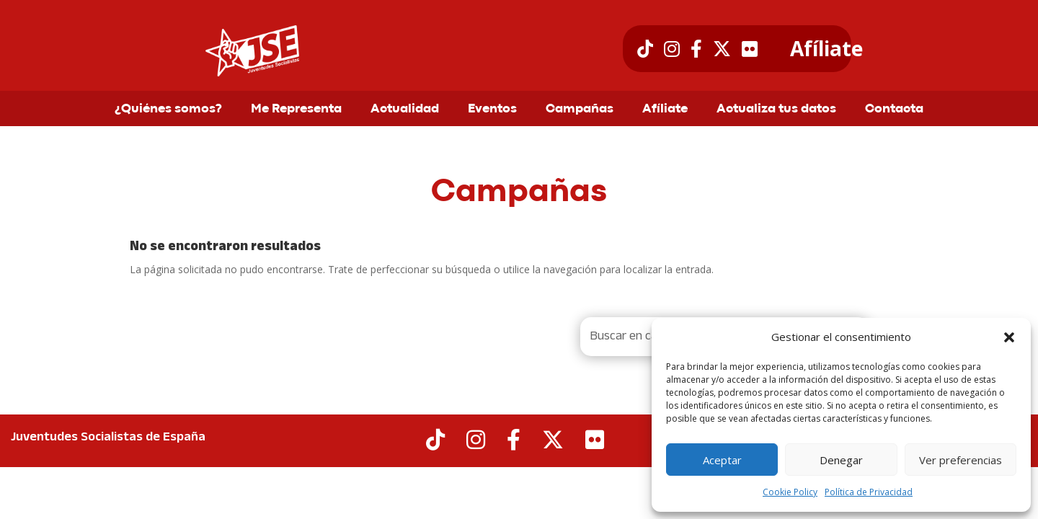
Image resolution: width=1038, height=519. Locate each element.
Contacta (894, 110)
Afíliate (826, 49)
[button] (1009, 337)
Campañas (579, 110)
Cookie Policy (790, 492)
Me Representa (296, 110)
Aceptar (722, 460)
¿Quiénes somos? (168, 110)
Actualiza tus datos (776, 110)
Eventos (492, 110)
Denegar (841, 460)
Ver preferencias (960, 460)
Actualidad (405, 110)
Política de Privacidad (869, 492)
